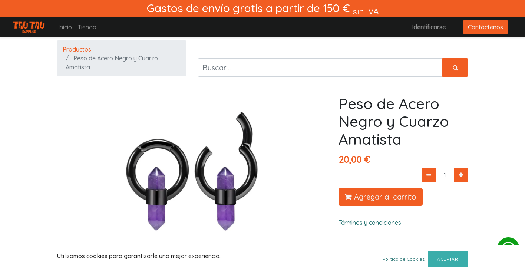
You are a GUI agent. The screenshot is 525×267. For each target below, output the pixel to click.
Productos (77, 49)
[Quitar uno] (429, 175)
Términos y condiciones (370, 222)
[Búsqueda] (455, 67)
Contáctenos (485, 27)
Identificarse (429, 27)
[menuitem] (65, 27)
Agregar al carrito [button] (380, 196)
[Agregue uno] (461, 175)
